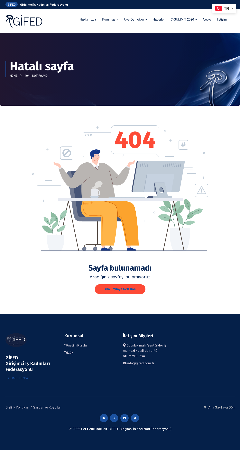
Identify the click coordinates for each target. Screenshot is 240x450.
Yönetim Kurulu (75, 345)
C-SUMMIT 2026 (182, 19)
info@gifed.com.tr (140, 363)
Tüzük (68, 352)
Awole (207, 19)
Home (14, 75)
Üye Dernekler (134, 19)
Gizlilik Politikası (17, 407)
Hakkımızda (88, 19)
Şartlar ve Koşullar (47, 407)
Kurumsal (108, 19)
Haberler (159, 19)
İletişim (222, 19)
